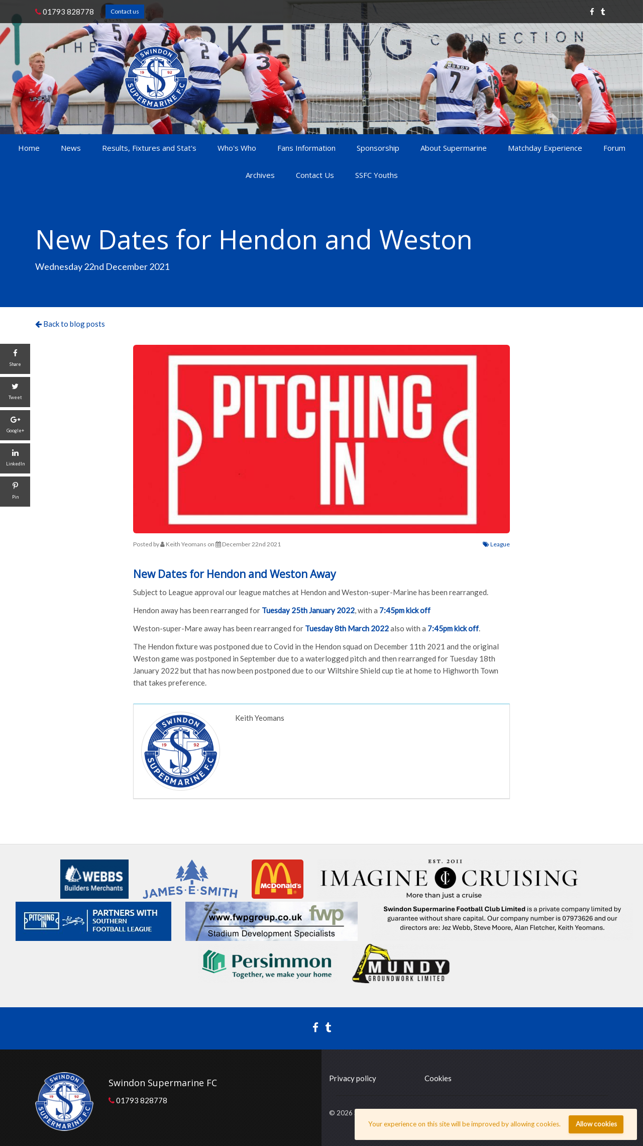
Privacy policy (352, 1078)
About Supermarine (453, 148)
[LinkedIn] (15, 458)
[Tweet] (15, 392)
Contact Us (315, 175)
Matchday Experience (545, 148)
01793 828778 (64, 11)
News (71, 148)
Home (29, 148)
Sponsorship (378, 148)
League (496, 544)
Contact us (125, 11)
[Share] (15, 359)
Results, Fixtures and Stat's (149, 148)
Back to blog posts (70, 323)
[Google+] (15, 425)
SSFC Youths (376, 175)
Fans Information (306, 148)
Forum (614, 148)
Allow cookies (596, 1124)
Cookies (438, 1078)
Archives (260, 175)
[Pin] (15, 491)
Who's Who (237, 148)
